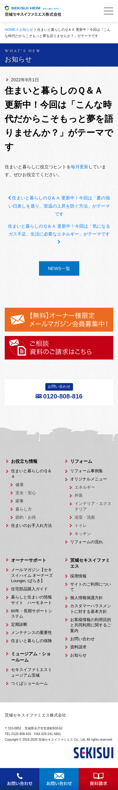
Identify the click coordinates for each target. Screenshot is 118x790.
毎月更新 (79, 166)
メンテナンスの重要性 (31, 632)
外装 (79, 495)
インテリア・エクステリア (93, 506)
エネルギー (85, 487)
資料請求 (78, 647)
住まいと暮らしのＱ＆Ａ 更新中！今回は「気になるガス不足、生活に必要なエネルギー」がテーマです (59, 234)
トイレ (81, 525)
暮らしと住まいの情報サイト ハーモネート (31, 600)
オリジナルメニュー (88, 479)
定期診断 (19, 624)
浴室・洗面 (85, 517)
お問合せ (20, 773)
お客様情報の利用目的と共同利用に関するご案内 (90, 625)
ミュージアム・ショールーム (31, 657)
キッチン (83, 534)
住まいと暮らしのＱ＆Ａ (31, 474)
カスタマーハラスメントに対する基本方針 (90, 609)
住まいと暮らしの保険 (31, 641)
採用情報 (78, 576)
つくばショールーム (29, 683)
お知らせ (78, 655)
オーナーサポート (28, 560)
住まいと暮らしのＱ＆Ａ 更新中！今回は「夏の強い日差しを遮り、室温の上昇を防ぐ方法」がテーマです (59, 205)
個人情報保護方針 (86, 598)
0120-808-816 (62, 396)
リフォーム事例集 (86, 471)
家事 (19, 501)
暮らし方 (23, 509)
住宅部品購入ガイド (29, 589)
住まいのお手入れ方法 (31, 525)
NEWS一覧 (59, 268)
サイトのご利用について (90, 587)
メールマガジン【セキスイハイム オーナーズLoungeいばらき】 (32, 575)
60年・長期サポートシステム (31, 614)
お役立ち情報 (24, 461)
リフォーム (81, 461)
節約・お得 (25, 517)
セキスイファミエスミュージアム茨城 (31, 673)
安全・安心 (25, 493)
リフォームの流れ (86, 542)
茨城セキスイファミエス (90, 563)
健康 (19, 485)
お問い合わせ (82, 639)
